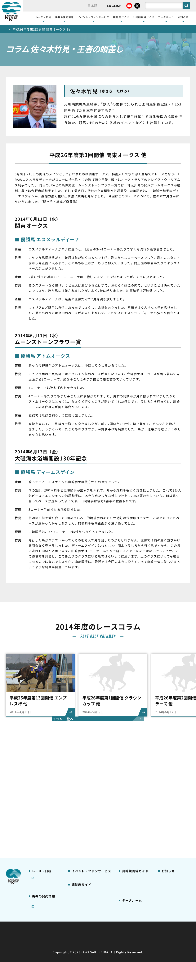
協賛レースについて (45, 810)
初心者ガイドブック (135, 800)
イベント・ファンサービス (93, 17)
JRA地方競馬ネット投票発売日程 (43, 861)
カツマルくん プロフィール (135, 814)
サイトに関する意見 (71, 931)
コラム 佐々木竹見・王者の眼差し (45, 818)
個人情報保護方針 (106, 931)
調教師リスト (130, 873)
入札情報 (133, 931)
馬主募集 (167, 794)
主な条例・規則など (126, 922)
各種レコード (130, 889)
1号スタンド (79, 806)
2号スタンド (79, 812)
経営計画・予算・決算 (88, 922)
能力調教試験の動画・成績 (133, 881)
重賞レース (39, 794)
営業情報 (167, 788)
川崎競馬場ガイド (133, 782)
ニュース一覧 (170, 782)
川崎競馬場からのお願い (135, 841)
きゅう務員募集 (171, 800)
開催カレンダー (42, 782)
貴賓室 (75, 818)
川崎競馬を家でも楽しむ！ (45, 802)
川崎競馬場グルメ (133, 794)
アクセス (127, 849)
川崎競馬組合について (48, 922)
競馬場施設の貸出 (173, 806)
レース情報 (39, 788)
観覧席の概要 (80, 800)
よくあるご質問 (132, 832)
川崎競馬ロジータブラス (135, 824)
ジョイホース (40, 844)
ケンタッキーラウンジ (85, 824)
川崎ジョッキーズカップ (135, 897)
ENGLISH (114, 5)
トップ (11, 29)
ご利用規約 (156, 922)
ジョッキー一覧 (132, 867)
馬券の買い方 (130, 806)
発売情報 (37, 838)
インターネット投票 (45, 850)
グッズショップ (132, 788)
